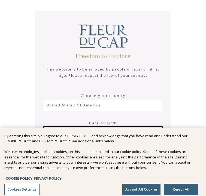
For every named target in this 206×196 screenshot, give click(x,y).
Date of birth (103, 123)
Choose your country (103, 95)
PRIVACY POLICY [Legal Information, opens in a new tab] (48, 179)
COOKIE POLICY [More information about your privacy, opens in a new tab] (19, 179)
